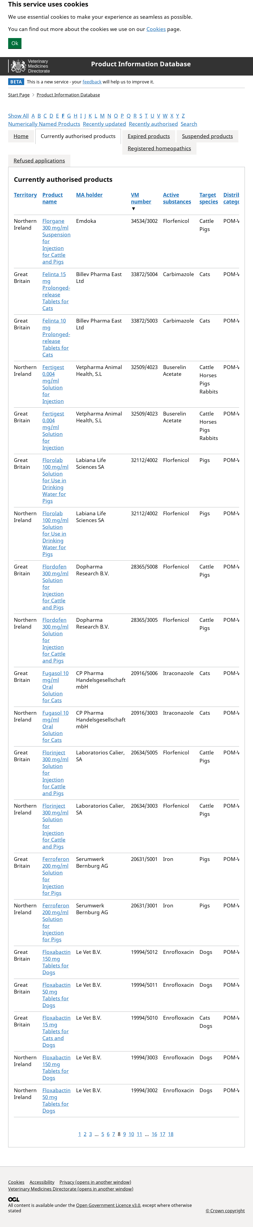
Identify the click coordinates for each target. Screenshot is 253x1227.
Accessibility (42, 1182)
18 (170, 1134)
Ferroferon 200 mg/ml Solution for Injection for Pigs (55, 876)
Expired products (149, 136)
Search (189, 123)
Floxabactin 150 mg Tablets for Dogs (56, 962)
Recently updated (104, 123)
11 (139, 1134)
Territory (25, 194)
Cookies (156, 29)
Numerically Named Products (44, 123)
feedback (92, 82)
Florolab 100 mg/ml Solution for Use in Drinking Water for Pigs (55, 480)
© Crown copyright (225, 1210)
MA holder (89, 194)
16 (154, 1134)
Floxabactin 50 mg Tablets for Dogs (56, 995)
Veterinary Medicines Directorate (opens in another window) (70, 1189)
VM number (141, 198)
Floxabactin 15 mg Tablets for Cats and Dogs (56, 1031)
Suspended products (207, 136)
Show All (18, 115)
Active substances (177, 198)
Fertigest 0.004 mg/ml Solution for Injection (53, 384)
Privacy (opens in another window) (95, 1182)
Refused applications (39, 160)
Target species (208, 198)
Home (21, 136)
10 (131, 1134)
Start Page (19, 95)
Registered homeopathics (159, 148)
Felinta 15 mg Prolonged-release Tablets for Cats (56, 291)
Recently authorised (153, 123)
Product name (52, 198)
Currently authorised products (78, 136)
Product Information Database (141, 64)
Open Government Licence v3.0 (108, 1205)
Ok (14, 43)
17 (162, 1134)
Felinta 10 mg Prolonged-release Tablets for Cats (56, 337)
